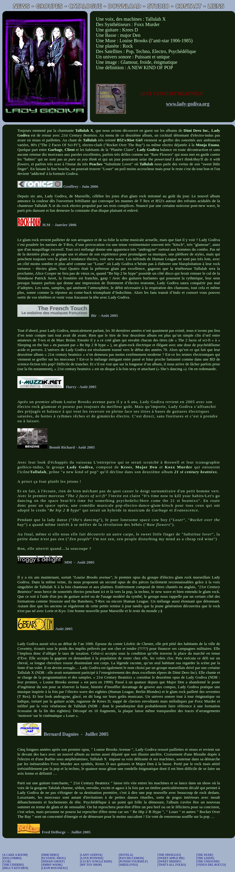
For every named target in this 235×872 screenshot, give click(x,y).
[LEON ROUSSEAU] (54, 868)
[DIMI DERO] (50, 854)
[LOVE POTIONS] (91, 858)
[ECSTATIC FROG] (53, 858)
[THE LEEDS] (205, 858)
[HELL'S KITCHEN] (15, 868)
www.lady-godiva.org (188, 103)
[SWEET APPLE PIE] (170, 858)
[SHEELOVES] (128, 864)
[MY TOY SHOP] (91, 864)
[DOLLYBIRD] (11, 858)
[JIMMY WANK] (51, 864)
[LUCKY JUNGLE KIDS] (96, 861)
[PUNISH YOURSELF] (133, 861)
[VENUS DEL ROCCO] (211, 864)
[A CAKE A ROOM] (15, 854)
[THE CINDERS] (13, 864)
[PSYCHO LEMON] (131, 858)
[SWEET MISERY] (169, 861)
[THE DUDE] (204, 854)
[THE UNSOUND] (208, 861)
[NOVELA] (126, 854)
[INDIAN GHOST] (52, 861)
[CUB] (6, 861)
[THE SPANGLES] (169, 854)
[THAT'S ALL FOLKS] (171, 864)
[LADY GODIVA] (91, 854)
